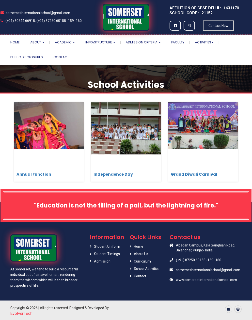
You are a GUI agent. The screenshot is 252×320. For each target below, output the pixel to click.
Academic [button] (65, 42)
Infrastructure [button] (100, 42)
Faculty (177, 42)
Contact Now (218, 26)
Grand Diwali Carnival (194, 174)
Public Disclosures (26, 57)
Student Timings (107, 254)
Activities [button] (204, 42)
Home (15, 42)
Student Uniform (107, 246)
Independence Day (113, 174)
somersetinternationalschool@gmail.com (35, 13)
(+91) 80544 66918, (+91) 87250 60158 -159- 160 (41, 21)
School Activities (146, 269)
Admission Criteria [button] (143, 42)
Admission (102, 261)
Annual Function (33, 174)
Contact (61, 57)
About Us (141, 254)
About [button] (37, 42)
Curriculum (142, 261)
